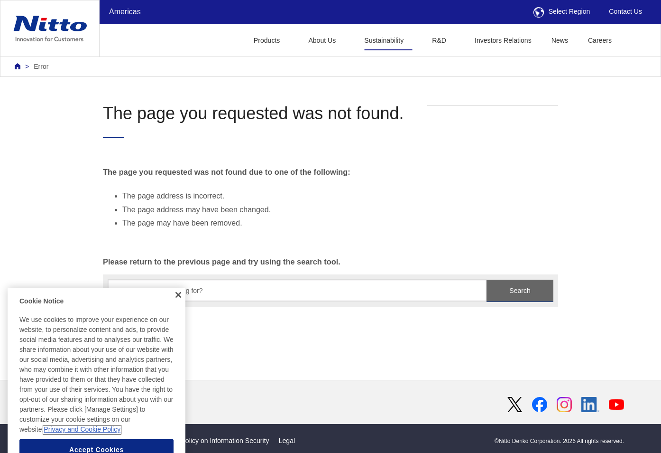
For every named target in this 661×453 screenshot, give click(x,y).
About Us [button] (322, 40)
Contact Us (625, 11)
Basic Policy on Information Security (216, 440)
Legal (287, 440)
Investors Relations (503, 40)
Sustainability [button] (384, 40)
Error (41, 66)
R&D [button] (439, 40)
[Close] (178, 308)
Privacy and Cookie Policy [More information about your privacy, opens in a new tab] (82, 443)
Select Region (561, 11)
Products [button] (267, 40)
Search (519, 290)
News (559, 40)
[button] (637, 39)
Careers (600, 40)
